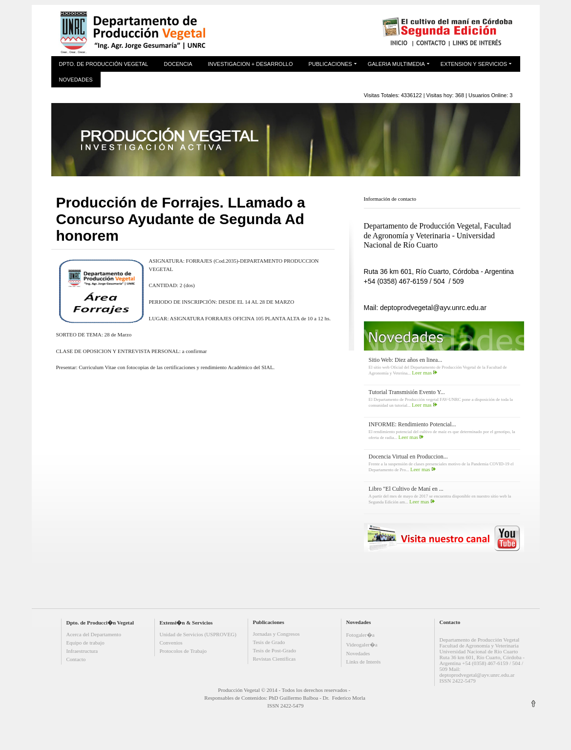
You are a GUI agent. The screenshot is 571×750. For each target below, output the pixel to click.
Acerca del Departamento (93, 634)
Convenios (171, 643)
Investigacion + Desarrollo (250, 64)
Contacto (76, 659)
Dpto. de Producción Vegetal (103, 64)
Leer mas (422, 372)
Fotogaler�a (360, 635)
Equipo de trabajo (85, 643)
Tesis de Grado (269, 642)
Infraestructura (82, 651)
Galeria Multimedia (396, 64)
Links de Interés (363, 662)
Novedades (76, 80)
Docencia (178, 64)
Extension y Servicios (474, 64)
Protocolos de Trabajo (183, 651)
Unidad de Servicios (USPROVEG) (198, 634)
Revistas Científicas (274, 659)
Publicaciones (330, 64)
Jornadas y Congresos (276, 634)
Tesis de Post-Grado (274, 650)
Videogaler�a (362, 644)
